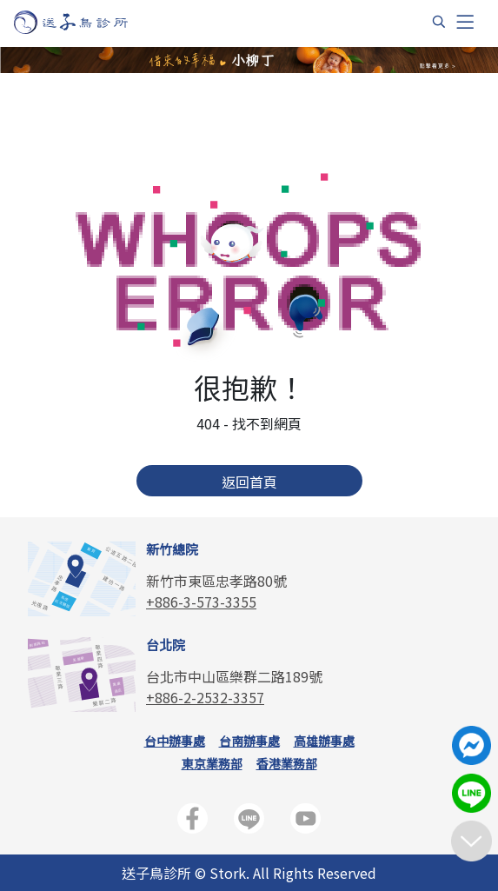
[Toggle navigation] (465, 22)
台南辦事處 (249, 740)
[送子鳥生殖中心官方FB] (192, 822)
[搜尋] (439, 22)
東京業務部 (212, 763)
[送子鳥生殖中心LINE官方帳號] (249, 822)
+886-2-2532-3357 (205, 697)
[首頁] (87, 22)
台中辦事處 (174, 740)
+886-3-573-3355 (201, 601)
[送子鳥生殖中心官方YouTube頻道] (305, 822)
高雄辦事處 (324, 740)
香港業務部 (286, 763)
